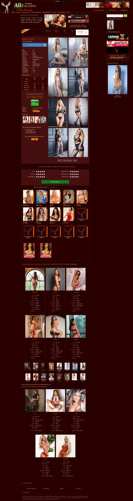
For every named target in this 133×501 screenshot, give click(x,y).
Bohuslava (75, 369)
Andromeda (51, 369)
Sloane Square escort (31, 131)
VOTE (70, 32)
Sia (75, 379)
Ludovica (82, 369)
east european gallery (31, 130)
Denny (43, 380)
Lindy (67, 380)
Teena (35, 380)
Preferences (118, 18)
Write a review (55, 181)
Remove (109, 29)
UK (63, 1)
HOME (13, 12)
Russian (34, 61)
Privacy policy (46, 488)
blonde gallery (29, 129)
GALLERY (18, 12)
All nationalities (73, 263)
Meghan (67, 369)
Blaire (27, 380)
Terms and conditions (31, 488)
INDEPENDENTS (47, 12)
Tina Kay (35, 369)
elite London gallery (30, 128)
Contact (61, 488)
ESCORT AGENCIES (36, 12)
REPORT (55, 32)
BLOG (68, 12)
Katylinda (51, 380)
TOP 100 (54, 12)
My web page (36, 109)
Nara (82, 380)
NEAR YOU (46, 32)
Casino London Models (28, 40)
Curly (59, 380)
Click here (35, 108)
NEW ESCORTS (26, 12)
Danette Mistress (59, 370)
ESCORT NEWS (61, 12)
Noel (43, 369)
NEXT (63, 32)
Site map (79, 488)
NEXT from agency (67, 160)
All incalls (67, 263)
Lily (28, 369)
